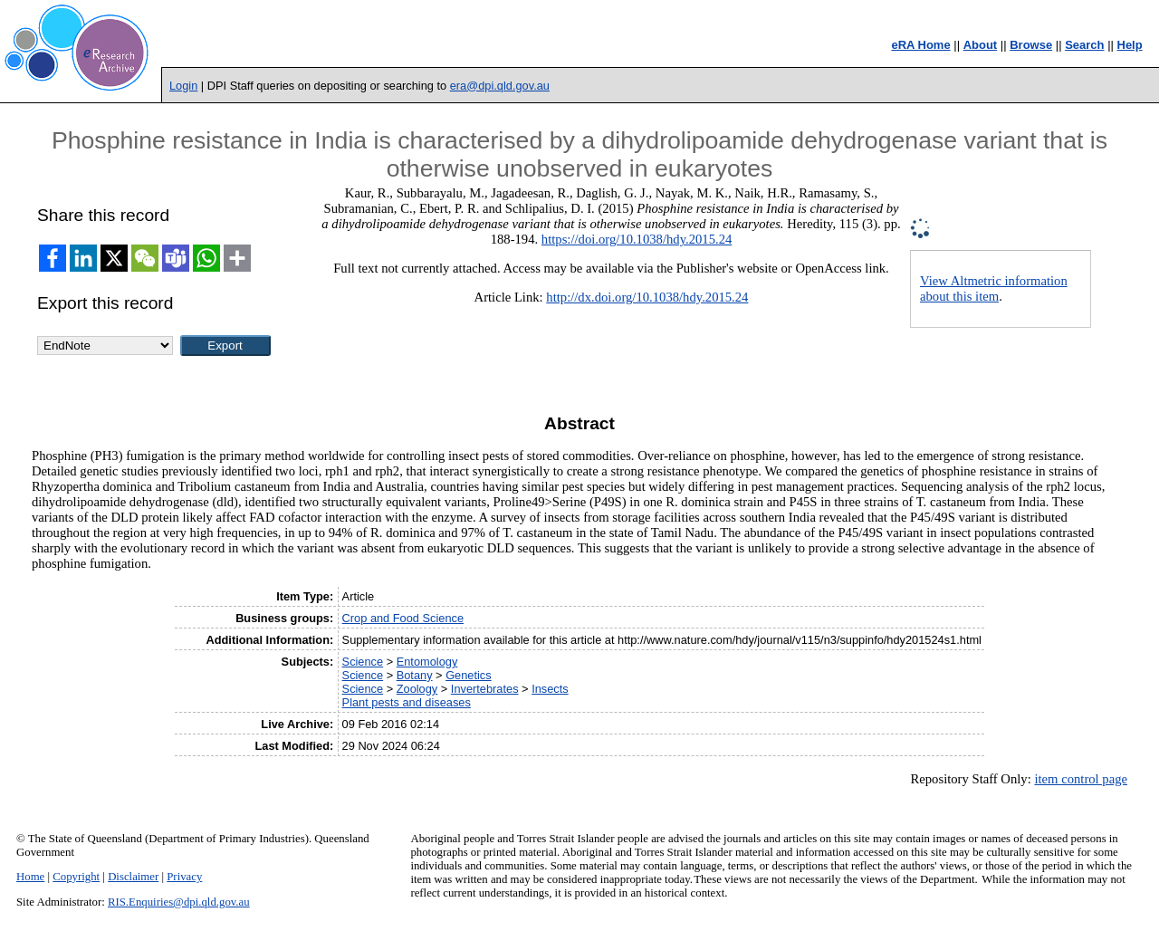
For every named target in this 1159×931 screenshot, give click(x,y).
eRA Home (920, 45)
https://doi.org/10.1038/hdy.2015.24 (637, 239)
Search (1084, 45)
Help (1130, 45)
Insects (550, 689)
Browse (1031, 45)
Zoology (417, 689)
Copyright (76, 876)
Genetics (468, 675)
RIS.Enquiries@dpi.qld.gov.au (179, 902)
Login (183, 85)
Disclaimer (133, 876)
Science (363, 661)
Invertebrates (485, 689)
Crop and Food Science (403, 618)
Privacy (184, 876)
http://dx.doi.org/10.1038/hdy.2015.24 (647, 297)
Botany (415, 675)
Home (30, 876)
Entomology (427, 661)
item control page (1080, 779)
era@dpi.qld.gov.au (500, 85)
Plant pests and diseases (406, 702)
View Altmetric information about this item (994, 288)
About (980, 45)
